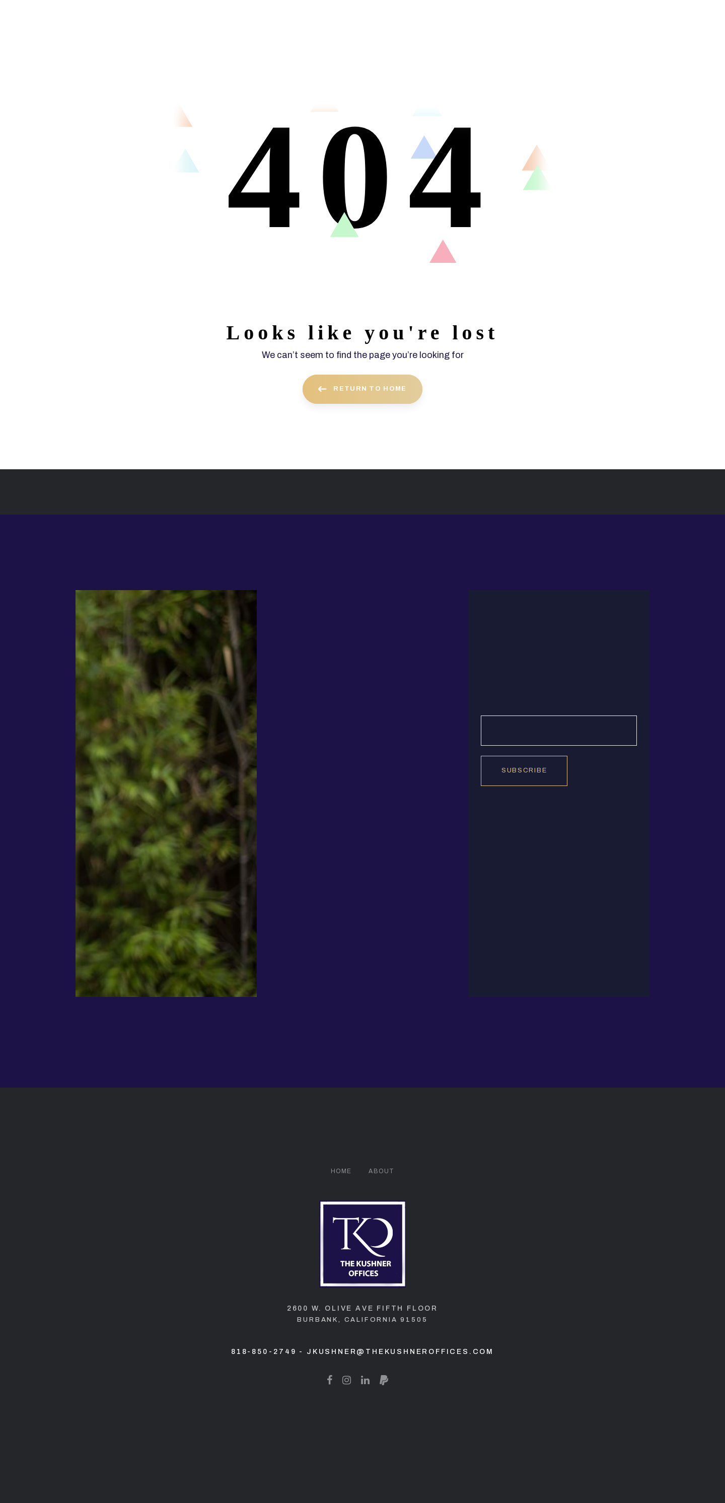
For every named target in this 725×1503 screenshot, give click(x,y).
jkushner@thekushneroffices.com (400, 1351)
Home (341, 1171)
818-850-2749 (264, 1351)
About (381, 1171)
